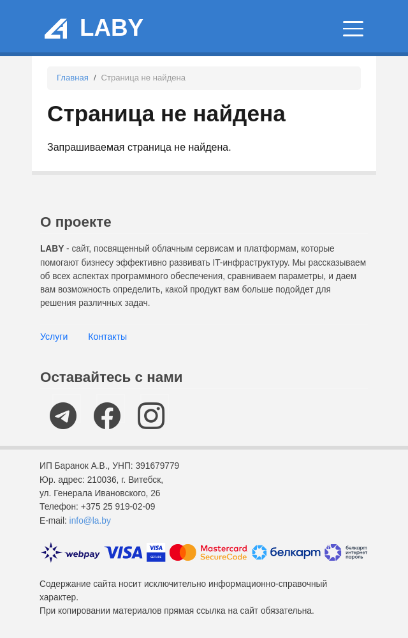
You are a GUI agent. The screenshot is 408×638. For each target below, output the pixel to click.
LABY (111, 28)
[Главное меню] (353, 29)
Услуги (54, 336)
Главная (73, 77)
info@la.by (90, 521)
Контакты (107, 336)
